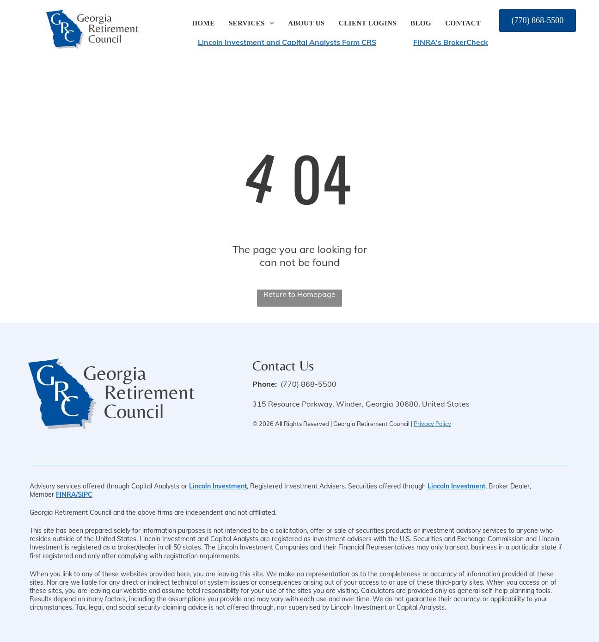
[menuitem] (203, 23)
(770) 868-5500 (308, 384)
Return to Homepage (299, 294)
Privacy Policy (432, 423)
